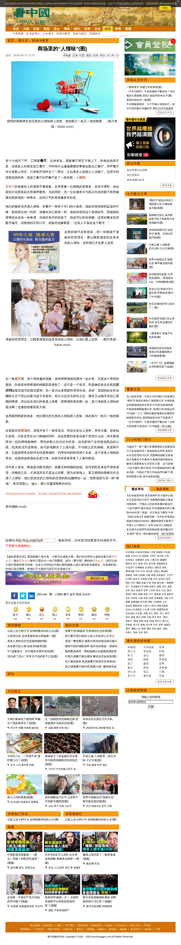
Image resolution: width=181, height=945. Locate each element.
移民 (156, 613)
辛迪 (161, 675)
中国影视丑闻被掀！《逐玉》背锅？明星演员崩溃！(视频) (23, 858)
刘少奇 (149, 624)
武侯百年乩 (92, 727)
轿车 (61, 727)
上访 (164, 602)
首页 (16, 29)
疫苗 (140, 563)
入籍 (149, 617)
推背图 (102, 727)
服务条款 (83, 925)
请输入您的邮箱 (150, 697)
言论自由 (130, 613)
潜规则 (77, 867)
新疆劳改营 (162, 609)
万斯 (148, 575)
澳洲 (136, 621)
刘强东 (134, 598)
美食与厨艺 (80, 33)
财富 (146, 594)
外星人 (129, 632)
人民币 (152, 590)
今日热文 (14, 691)
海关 (128, 617)
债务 (170, 586)
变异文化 (30, 867)
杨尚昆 (35, 727)
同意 (165, 8)
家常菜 (25, 765)
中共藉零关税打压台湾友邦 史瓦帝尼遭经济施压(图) (161, 322)
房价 (146, 598)
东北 (50, 867)
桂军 (146, 621)
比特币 (139, 590)
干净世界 (38, 929)
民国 (141, 621)
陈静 (146, 659)
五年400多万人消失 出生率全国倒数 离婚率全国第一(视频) (62, 858)
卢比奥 (167, 552)
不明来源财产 (61, 910)
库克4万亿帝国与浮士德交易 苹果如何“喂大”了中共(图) (161, 293)
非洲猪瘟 (158, 598)
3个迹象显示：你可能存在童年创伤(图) (30, 651)
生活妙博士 (33, 33)
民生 (159, 617)
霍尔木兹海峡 (93, 906)
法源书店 (68, 929)
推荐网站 (25, 929)
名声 (99, 765)
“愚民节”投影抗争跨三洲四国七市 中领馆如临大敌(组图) (161, 204)
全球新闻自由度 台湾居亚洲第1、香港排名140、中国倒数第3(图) (161, 278)
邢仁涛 (132, 671)
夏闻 (161, 655)
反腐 (143, 583)
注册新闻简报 (137, 690)
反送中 (162, 579)
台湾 (164, 594)
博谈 (67, 29)
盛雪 (146, 663)
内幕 (150, 579)
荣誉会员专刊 (137, 80)
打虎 (149, 583)
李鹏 (20, 727)
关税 (135, 575)
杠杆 (128, 590)
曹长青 (147, 675)
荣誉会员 (24, 560)
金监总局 (78, 769)
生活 (108, 29)
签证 (138, 617)
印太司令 (40, 906)
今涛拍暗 (148, 647)
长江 (135, 563)
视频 (128, 29)
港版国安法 (161, 563)
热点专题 (133, 163)
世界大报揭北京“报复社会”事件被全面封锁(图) (161, 263)
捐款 (59, 925)
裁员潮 (90, 863)
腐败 (138, 583)
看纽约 (101, 929)
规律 (94, 765)
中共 (143, 571)
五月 (13, 765)
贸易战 (145, 556)
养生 (146, 632)
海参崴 (157, 594)
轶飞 (130, 655)
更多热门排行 (165, 480)
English (109, 925)
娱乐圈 (14, 867)
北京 (88, 806)
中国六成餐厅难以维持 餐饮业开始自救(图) (91, 656)
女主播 (139, 613)
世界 (87, 29)
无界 (158, 929)
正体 (75, 55)
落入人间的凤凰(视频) (20, 797)
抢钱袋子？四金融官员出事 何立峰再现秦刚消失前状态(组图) (61, 760)
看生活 (23, 40)
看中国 (33, 15)
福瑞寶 (123, 929)
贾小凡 (132, 651)
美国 (46, 29)
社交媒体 (135, 586)
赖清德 (164, 571)
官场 (36, 29)
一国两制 (169, 583)
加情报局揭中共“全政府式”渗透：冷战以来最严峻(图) (161, 233)
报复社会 (96, 806)
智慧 (143, 628)
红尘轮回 (15, 802)
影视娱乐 (94, 33)
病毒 (128, 556)
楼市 (135, 594)
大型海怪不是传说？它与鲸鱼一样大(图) (148, 426)
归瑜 (161, 651)
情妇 (128, 583)
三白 (18, 765)
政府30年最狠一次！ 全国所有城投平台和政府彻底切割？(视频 (62, 901)
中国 (109, 806)
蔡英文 (170, 594)
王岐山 (156, 571)
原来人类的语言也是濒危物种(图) (27, 641)
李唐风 (163, 659)
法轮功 (129, 605)
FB (142, 586)
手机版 (67, 55)
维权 (150, 602)
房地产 (129, 594)
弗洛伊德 (130, 571)
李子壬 (132, 675)
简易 (161, 647)
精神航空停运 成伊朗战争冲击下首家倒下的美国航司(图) (161, 219)
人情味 (81, 177)
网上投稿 (35, 925)
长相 (61, 806)
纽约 (77, 29)
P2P (171, 598)
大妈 (140, 598)
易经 (128, 628)
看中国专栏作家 (139, 641)
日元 (164, 590)
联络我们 (48, 925)
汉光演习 (130, 567)
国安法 (129, 563)
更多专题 (167, 185)
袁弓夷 (152, 563)
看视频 (90, 929)
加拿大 (153, 586)
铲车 (104, 806)
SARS (153, 609)
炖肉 (31, 765)
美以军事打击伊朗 (137, 170)
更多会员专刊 (165, 112)
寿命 (135, 632)
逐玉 (21, 867)
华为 (133, 583)
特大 (102, 55)
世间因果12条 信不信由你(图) (143, 476)
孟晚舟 (129, 575)
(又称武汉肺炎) (142, 552)
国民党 (158, 567)
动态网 (147, 929)
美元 (133, 590)
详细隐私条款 (27, 8)
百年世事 (116, 727)
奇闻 (118, 29)
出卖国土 (130, 560)
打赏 (82, 55)
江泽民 (129, 579)
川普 (153, 552)
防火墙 (144, 602)
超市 (18, 378)
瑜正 (146, 671)
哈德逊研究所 (26, 906)
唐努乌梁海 (162, 605)
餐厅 (12, 186)
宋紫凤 (132, 647)
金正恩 (149, 571)
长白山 (129, 609)
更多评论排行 (165, 537)
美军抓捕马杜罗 (136, 179)
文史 (97, 29)
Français (121, 925)
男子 (56, 806)
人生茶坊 (48, 33)
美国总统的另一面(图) (138, 99)
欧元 (158, 590)
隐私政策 (96, 925)
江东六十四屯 (149, 605)
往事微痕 (139, 567)
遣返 (133, 617)
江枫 (161, 671)
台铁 (147, 560)
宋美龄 (129, 624)
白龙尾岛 (137, 609)
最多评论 (137, 489)
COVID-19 (136, 556)
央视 (145, 613)
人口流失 (59, 867)
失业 (97, 863)
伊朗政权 (107, 906)
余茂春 (14, 906)
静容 (146, 667)
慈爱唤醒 (35, 802)
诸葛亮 (167, 624)
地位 (104, 765)
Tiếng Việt (134, 925)
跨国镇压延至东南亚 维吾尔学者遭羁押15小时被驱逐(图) (160, 352)
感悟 (148, 628)
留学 (167, 613)
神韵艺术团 (53, 929)
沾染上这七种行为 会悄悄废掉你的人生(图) (33, 630)
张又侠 (160, 556)
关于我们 (70, 925)
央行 (164, 586)
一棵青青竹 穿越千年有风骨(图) (144, 87)
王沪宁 (170, 575)
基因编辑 (135, 602)
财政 (140, 594)
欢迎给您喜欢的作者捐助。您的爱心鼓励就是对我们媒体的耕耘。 (44, 493)
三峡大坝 (154, 560)
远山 (146, 655)
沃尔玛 (86, 594)
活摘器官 (139, 560)
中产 (151, 594)
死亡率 (69, 867)
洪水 (146, 563)
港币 (169, 590)
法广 (128, 586)
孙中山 (158, 621)
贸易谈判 (161, 575)
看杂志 (80, 929)
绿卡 (154, 617)
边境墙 (141, 575)
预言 (108, 727)
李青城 (163, 667)
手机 (154, 628)
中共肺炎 (130, 552)
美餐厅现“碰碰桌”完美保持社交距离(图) (88, 630)
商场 (24, 430)
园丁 (130, 663)
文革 (140, 632)
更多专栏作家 (165, 681)
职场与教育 (63, 33)
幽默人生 (135, 628)
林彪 (143, 624)
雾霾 (128, 602)
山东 (50, 806)
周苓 (130, 659)
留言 (89, 55)
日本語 (147, 925)
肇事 (56, 727)
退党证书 (135, 929)
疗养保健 (17, 33)
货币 (146, 590)
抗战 (152, 621)
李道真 (147, 651)
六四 (166, 556)
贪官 (168, 579)
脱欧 (159, 586)
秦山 (130, 667)
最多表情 (162, 489)
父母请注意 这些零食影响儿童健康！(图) (31, 636)
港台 (57, 29)
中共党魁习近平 (64, 769)
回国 (143, 617)
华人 (151, 613)
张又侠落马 (133, 175)
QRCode (42, 594)
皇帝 (161, 624)
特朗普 (159, 552)
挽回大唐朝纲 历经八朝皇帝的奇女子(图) (149, 95)
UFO (137, 571)
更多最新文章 (165, 430)
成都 (50, 727)
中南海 (27, 727)
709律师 (157, 602)
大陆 (26, 29)
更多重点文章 (165, 378)
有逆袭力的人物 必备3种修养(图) (27, 646)
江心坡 (146, 609)
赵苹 (161, 663)
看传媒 (112, 929)
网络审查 (137, 605)
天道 (88, 765)
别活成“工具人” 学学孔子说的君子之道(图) (32, 656)
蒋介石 (166, 621)
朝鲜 (146, 586)
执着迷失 (25, 802)
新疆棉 (163, 560)
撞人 (67, 727)
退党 (164, 567)
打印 (95, 55)
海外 (165, 617)
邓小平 (14, 727)
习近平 (51, 769)
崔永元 (136, 579)
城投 (50, 910)
